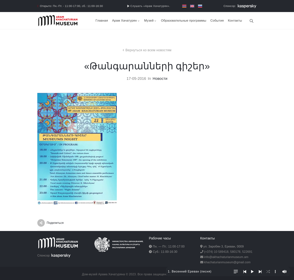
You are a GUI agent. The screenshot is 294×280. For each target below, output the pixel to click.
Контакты (235, 20)
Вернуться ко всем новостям (148, 50)
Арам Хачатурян (126, 20)
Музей (150, 20)
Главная (102, 20)
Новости (160, 78)
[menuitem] (184, 6)
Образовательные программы (183, 20)
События (217, 20)
